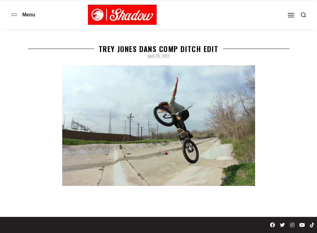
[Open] (291, 15)
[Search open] (303, 15)
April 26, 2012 (158, 56)
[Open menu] (14, 14)
